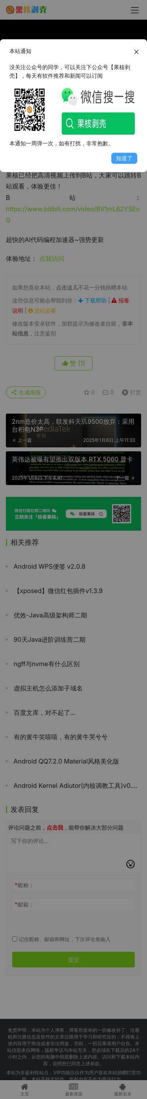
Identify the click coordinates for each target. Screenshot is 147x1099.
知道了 (124, 158)
